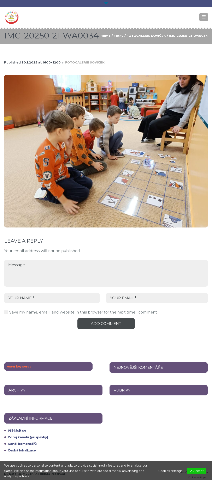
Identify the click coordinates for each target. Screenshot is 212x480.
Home (105, 36)
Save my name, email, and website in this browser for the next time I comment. (83, 312)
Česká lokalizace (22, 450)
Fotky (118, 36)
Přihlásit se (17, 430)
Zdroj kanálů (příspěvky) (28, 437)
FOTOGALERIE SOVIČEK (146, 36)
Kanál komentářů (22, 444)
